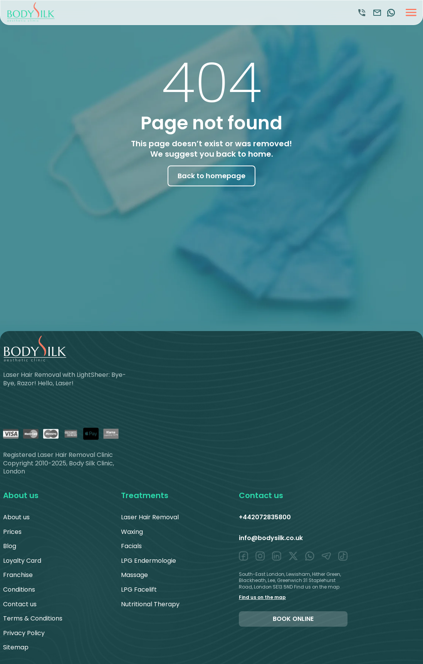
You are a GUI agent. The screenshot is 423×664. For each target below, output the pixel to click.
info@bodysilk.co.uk (271, 538)
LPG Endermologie (148, 560)
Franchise (18, 574)
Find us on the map (262, 597)
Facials (131, 546)
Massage (134, 574)
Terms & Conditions (32, 618)
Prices (12, 531)
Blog (9, 546)
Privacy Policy (24, 633)
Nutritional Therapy (150, 604)
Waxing (132, 531)
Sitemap (16, 647)
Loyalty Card (22, 560)
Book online (293, 618)
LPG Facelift (139, 589)
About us (16, 517)
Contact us (20, 604)
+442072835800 (265, 517)
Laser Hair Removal (150, 517)
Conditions (19, 589)
